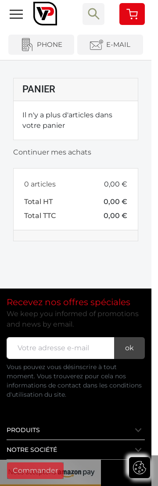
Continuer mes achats (52, 152)
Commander (35, 470)
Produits (75, 430)
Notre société (75, 450)
